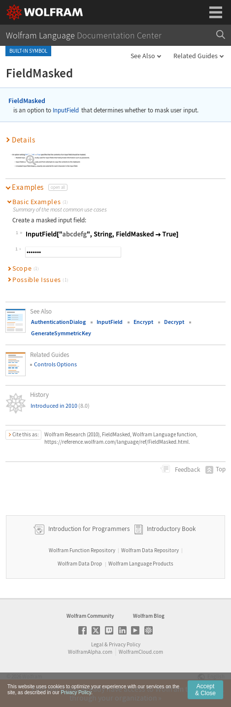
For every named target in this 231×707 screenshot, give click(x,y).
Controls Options (55, 364)
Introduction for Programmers (88, 529)
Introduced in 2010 (60, 405)
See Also (143, 55)
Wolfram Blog (149, 615)
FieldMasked (26, 100)
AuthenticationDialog (58, 321)
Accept (205, 694)
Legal (97, 644)
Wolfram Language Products (140, 563)
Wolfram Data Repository (150, 550)
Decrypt (174, 321)
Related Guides (195, 55)
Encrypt (143, 321)
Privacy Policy (124, 644)
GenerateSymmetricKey (61, 333)
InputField (66, 110)
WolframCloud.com (141, 651)
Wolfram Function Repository (82, 550)
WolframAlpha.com (90, 651)
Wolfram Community (90, 615)
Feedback (186, 469)
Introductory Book (171, 529)
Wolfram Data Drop (80, 563)
